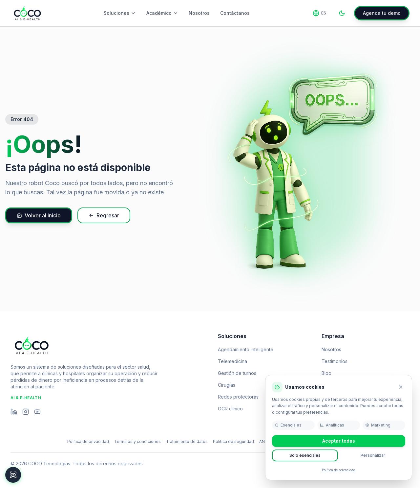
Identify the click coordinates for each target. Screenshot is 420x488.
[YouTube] (37, 411)
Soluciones (120, 13)
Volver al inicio (39, 215)
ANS (263, 441)
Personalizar (373, 455)
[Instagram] (25, 411)
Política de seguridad (233, 441)
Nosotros (199, 13)
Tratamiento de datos (187, 441)
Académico (162, 13)
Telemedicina (232, 361)
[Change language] (319, 13)
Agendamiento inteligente (245, 349)
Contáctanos (235, 13)
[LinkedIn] (13, 411)
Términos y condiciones (137, 441)
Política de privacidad (338, 470)
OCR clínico (230, 408)
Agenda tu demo (382, 13)
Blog (326, 373)
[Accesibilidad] (13, 475)
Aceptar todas (338, 441)
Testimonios (334, 361)
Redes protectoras (238, 397)
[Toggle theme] (342, 13)
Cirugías (226, 385)
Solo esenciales (305, 455)
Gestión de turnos (237, 373)
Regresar (104, 215)
